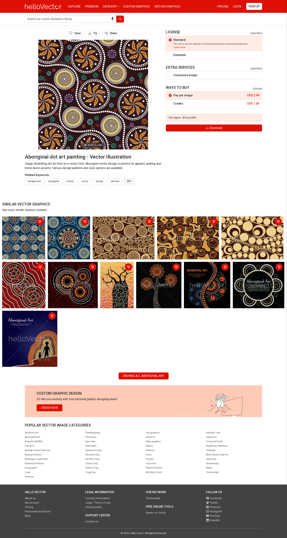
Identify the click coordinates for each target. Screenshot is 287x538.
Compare (257, 88)
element (115, 181)
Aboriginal (53, 181)
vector (85, 181)
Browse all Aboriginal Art (143, 376)
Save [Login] (75, 33)
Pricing (222, 6)
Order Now (49, 407)
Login (237, 6)
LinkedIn (213, 520)
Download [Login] (214, 128)
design (99, 181)
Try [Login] (92, 33)
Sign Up (254, 6)
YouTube (213, 515)
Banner (70, 181)
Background (34, 181)
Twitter (212, 502)
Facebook (214, 498)
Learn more (179, 47)
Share (111, 33)
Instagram (214, 511)
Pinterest (213, 507)
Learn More (256, 32)
